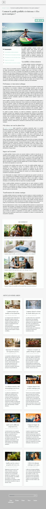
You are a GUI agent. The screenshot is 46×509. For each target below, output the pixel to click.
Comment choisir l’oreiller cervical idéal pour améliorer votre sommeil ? (19, 254)
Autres (7, 7)
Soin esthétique (11, 501)
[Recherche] (21, 495)
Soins (23, 500)
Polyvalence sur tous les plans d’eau (12, 57)
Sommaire (7, 49)
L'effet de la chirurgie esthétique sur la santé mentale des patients (33, 465)
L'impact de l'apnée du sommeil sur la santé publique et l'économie (33, 426)
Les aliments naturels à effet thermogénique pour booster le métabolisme (12, 388)
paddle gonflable (8, 128)
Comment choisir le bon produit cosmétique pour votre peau (33, 388)
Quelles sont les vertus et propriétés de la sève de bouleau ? (12, 465)
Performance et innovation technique (13, 54)
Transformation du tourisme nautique (13, 62)
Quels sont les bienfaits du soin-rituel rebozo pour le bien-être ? (18, 238)
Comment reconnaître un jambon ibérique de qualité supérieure (33, 351)
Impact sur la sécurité (9, 60)
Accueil (3, 7)
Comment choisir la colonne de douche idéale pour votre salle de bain (33, 313)
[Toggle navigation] (4, 2)
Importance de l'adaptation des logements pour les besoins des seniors (13, 351)
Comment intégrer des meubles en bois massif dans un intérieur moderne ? (20, 286)
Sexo (29, 500)
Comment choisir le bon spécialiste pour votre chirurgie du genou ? (19, 270)
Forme (17, 500)
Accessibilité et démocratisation (11, 52)
